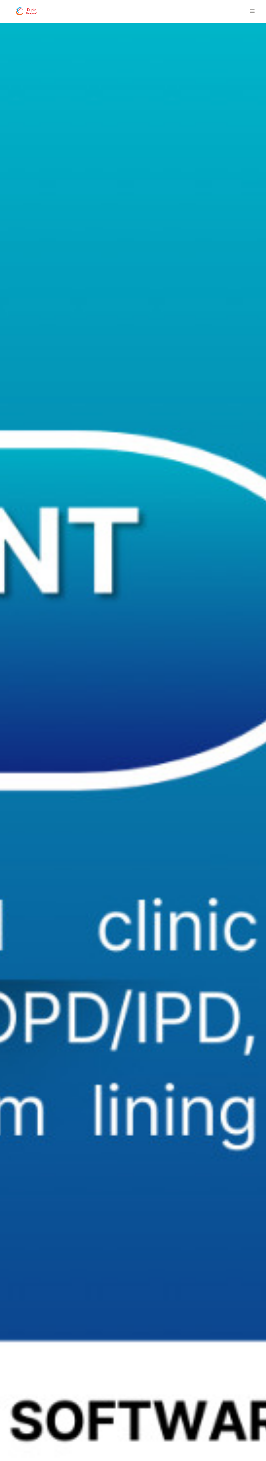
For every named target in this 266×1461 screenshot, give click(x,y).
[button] (252, 11)
